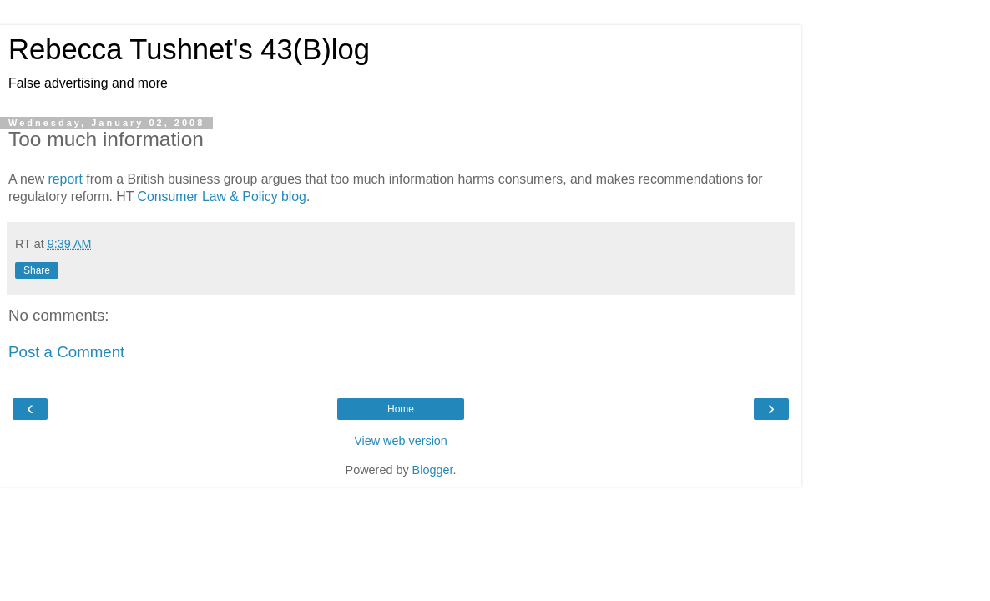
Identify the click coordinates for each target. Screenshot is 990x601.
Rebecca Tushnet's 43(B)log (189, 49)
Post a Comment (66, 352)
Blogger (432, 470)
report (67, 179)
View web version (400, 440)
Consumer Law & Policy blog (222, 196)
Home (400, 409)
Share (36, 270)
